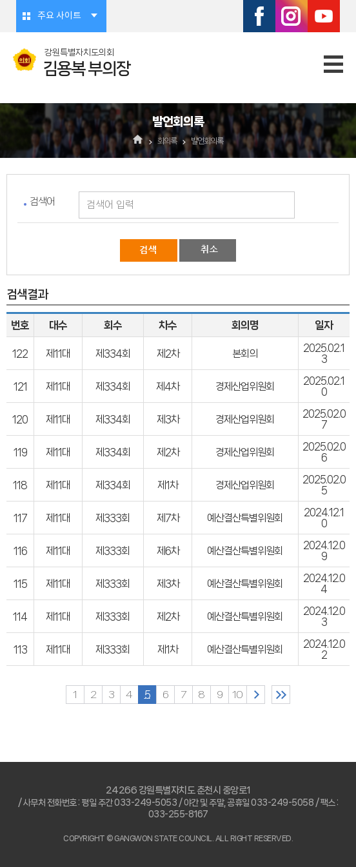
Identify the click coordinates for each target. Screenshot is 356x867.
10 (237, 694)
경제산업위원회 (244, 386)
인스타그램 (291, 16)
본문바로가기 (0, 0)
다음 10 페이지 (255, 694)
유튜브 (324, 16)
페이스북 (259, 16)
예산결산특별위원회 (244, 517)
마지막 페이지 (281, 694)
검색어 (42, 201)
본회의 (244, 353)
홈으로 (138, 140)
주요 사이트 (59, 16)
